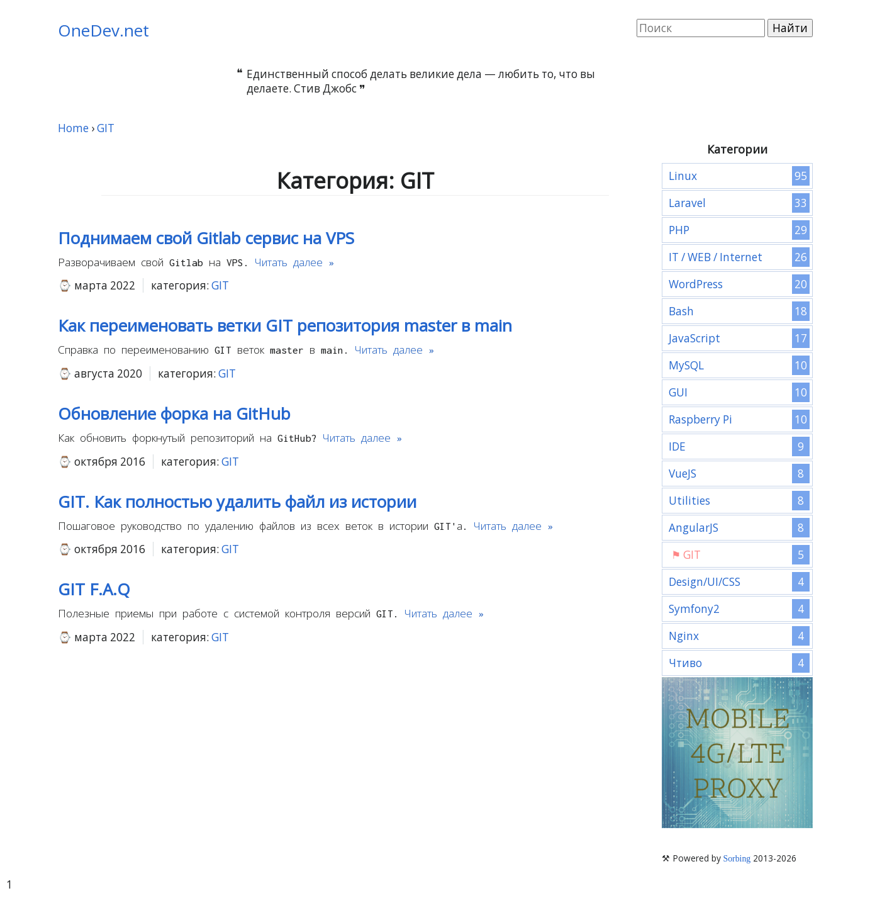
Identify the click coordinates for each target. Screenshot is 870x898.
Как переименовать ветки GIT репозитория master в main (285, 325)
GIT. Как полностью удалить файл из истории (237, 501)
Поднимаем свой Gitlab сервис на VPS (206, 238)
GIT (220, 285)
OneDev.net (103, 30)
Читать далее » (294, 262)
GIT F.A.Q (94, 589)
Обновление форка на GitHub (174, 413)
